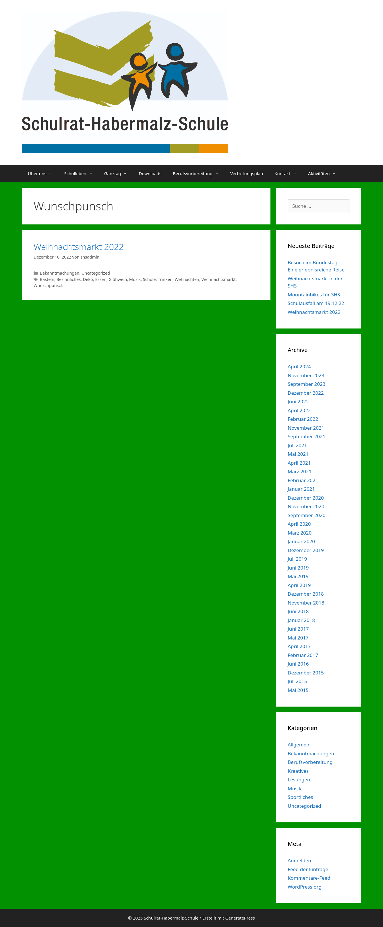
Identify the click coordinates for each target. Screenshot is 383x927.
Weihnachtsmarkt (218, 279)
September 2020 (306, 515)
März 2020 (300, 532)
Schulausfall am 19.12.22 (316, 303)
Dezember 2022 (306, 393)
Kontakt (288, 173)
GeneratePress (240, 918)
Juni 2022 (298, 401)
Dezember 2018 (306, 593)
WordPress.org (305, 886)
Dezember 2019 (306, 550)
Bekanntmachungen (60, 273)
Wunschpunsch (48, 285)
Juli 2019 (297, 559)
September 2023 (306, 384)
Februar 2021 (303, 480)
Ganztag (118, 173)
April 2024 (299, 366)
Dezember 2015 (306, 672)
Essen (100, 279)
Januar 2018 (301, 620)
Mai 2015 (298, 690)
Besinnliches (69, 279)
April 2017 (299, 646)
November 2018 (306, 602)
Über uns (43, 173)
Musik (135, 279)
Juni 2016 (298, 663)
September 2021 (306, 436)
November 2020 (306, 506)
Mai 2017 (298, 637)
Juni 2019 (298, 567)
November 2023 (306, 375)
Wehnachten (187, 279)
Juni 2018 (298, 611)
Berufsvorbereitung (199, 173)
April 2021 (299, 462)
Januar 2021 (301, 489)
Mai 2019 (298, 576)
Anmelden (299, 860)
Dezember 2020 (306, 497)
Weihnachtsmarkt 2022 (79, 247)
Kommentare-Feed (309, 878)
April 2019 (299, 585)
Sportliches (300, 797)
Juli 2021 (297, 445)
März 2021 (300, 471)
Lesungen (299, 779)
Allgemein (299, 744)
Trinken (165, 279)
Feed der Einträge (308, 869)
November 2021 (306, 428)
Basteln (47, 279)
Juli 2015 (297, 681)
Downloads (150, 173)
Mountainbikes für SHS (314, 294)
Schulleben (81, 173)
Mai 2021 (298, 454)
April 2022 (299, 410)
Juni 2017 (298, 628)
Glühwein (118, 279)
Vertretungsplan (246, 173)
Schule (149, 279)
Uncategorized (96, 273)
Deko (88, 279)
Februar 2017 (303, 655)
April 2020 (299, 524)
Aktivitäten (325, 173)
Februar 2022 (303, 419)
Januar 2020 (301, 541)
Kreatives (298, 771)
